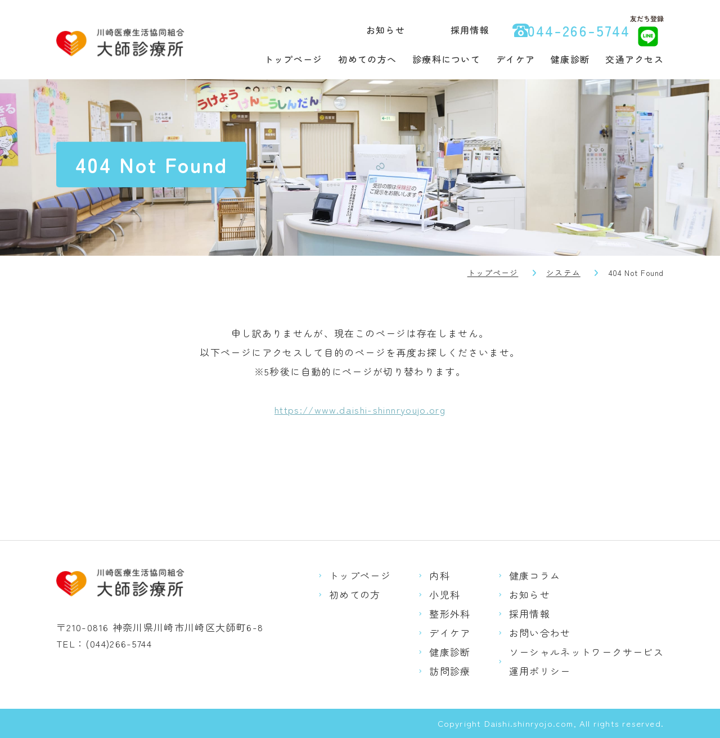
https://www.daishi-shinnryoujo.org (360, 409)
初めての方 (355, 594)
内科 (439, 575)
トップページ (293, 59)
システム (563, 272)
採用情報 (470, 30)
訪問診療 (449, 671)
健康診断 (570, 59)
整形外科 (449, 613)
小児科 (444, 594)
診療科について (446, 59)
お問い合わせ (540, 633)
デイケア (515, 59)
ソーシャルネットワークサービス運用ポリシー (586, 661)
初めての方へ (367, 59)
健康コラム (535, 575)
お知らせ (385, 30)
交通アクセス (634, 59)
